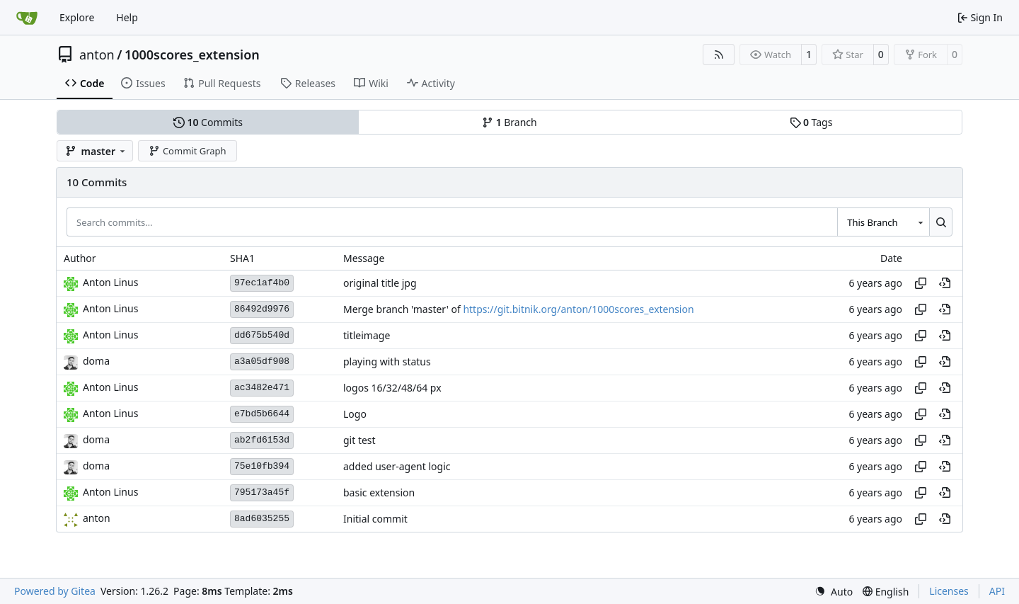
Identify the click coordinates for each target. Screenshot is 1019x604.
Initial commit (375, 518)
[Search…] (940, 221)
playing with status (387, 361)
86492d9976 (261, 309)
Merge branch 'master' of (403, 309)
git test (359, 440)
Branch (509, 122)
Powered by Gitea (55, 591)
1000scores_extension (192, 54)
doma (96, 360)
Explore (76, 17)
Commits (208, 122)
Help (127, 17)
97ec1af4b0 (261, 283)
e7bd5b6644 (261, 414)
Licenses (949, 591)
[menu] (833, 591)
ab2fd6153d (261, 440)
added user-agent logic (397, 466)
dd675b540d (261, 335)
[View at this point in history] (944, 283)
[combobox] (883, 221)
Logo (355, 414)
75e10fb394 (261, 466)
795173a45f (261, 492)
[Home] (27, 17)
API (997, 591)
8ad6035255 (261, 518)
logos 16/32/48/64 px (392, 387)
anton (97, 54)
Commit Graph (187, 150)
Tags (811, 122)
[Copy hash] (920, 283)
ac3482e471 (261, 387)
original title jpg (380, 283)
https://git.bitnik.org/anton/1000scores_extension (578, 309)
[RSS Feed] (719, 54)
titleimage (366, 335)
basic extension (379, 492)
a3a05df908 (261, 361)
